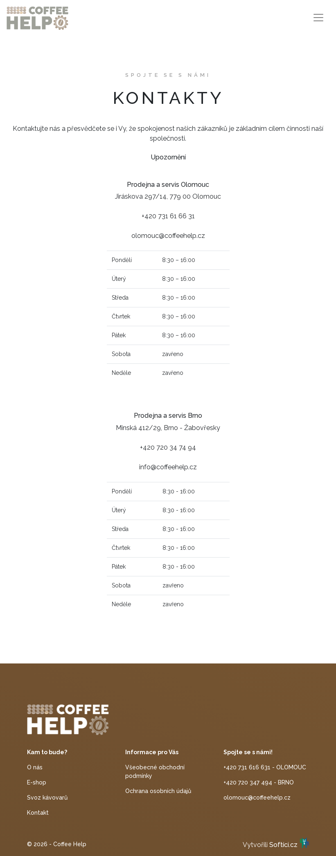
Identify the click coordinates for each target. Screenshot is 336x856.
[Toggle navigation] (318, 17)
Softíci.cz (283, 845)
